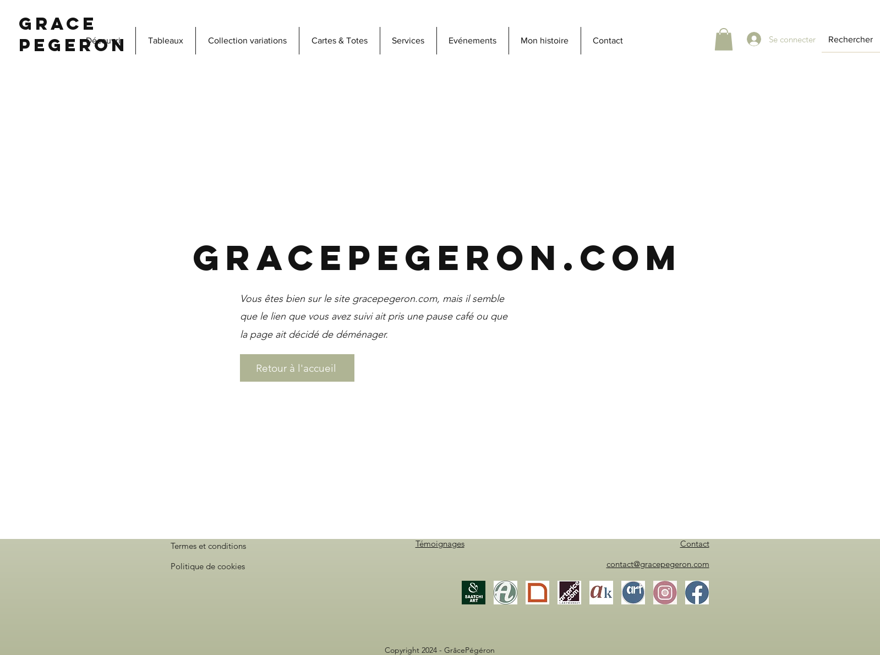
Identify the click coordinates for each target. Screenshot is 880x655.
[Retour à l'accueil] (297, 368)
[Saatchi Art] (473, 592)
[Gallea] (537, 592)
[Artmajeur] (505, 592)
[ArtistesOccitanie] (633, 592)
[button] (723, 39)
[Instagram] (665, 592)
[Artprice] (569, 592)
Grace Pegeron (73, 34)
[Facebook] (697, 592)
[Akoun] (601, 592)
